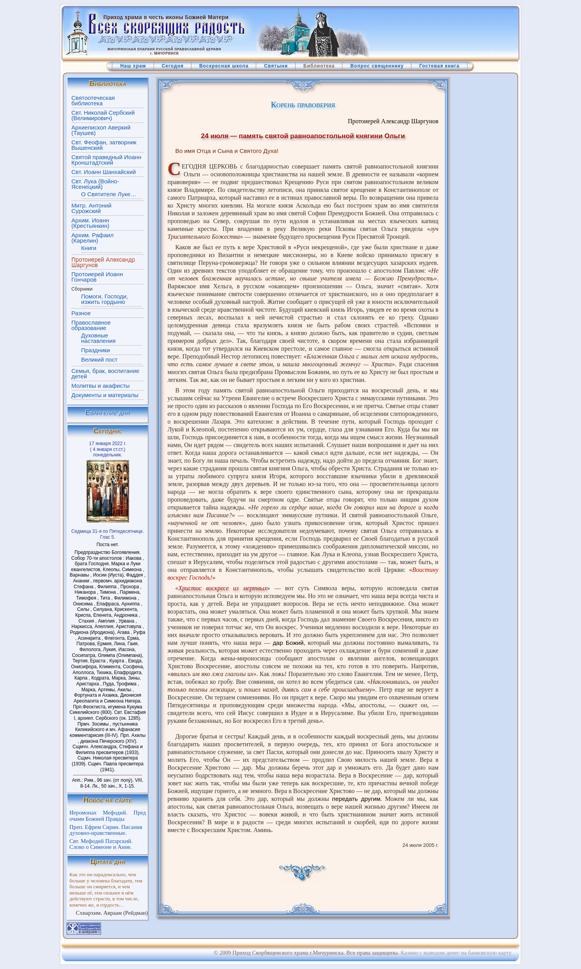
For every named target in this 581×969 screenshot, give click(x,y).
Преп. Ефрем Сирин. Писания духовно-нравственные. (105, 830)
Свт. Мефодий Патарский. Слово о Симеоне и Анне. (101, 844)
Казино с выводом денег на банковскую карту (456, 952)
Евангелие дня (107, 412)
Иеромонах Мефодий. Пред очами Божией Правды (107, 815)
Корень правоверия (303, 104)
